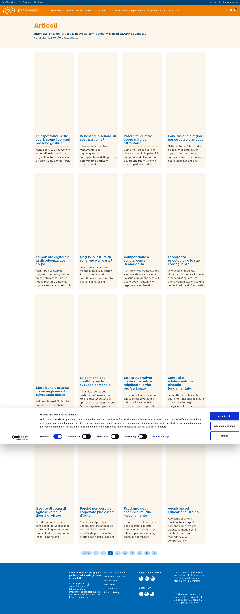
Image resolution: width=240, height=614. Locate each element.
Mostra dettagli (161, 608)
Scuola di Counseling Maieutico (128, 10)
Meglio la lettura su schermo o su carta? (96, 258)
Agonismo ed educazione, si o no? (184, 510)
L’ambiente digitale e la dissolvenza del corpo (52, 260)
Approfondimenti (157, 10)
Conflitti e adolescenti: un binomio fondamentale (180, 383)
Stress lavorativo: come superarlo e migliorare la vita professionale (138, 383)
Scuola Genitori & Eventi (79, 10)
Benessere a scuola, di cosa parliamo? (98, 137)
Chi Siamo (174, 10)
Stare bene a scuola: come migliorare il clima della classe (52, 391)
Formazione (57, 10)
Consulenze (102, 10)
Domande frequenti (114, 572)
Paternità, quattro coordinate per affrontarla (138, 139)
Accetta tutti (214, 584)
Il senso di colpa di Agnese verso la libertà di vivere (51, 512)
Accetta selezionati (214, 593)
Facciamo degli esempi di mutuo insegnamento (137, 512)
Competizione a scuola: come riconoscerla (136, 260)
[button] (227, 10)
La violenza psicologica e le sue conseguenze (184, 260)
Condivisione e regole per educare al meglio (186, 137)
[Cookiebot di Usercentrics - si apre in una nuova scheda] (19, 608)
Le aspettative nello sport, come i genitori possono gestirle (53, 139)
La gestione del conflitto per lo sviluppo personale (95, 381)
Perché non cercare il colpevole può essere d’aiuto (97, 512)
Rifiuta (214, 603)
